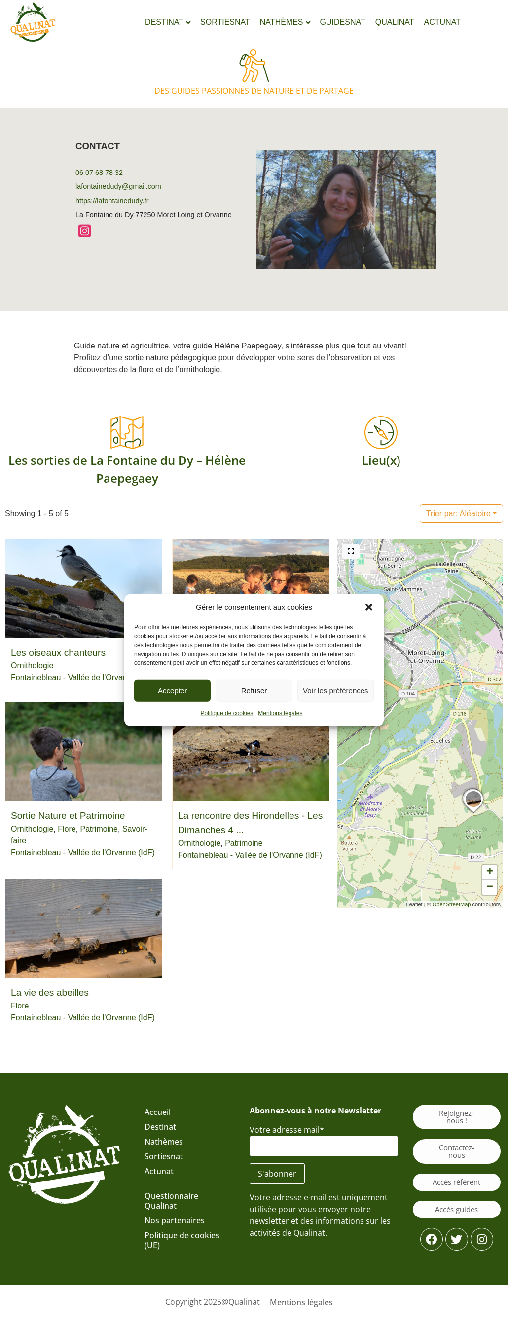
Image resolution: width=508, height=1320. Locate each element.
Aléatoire (458, 513)
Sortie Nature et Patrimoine (68, 815)
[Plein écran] (351, 551)
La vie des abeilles (50, 993)
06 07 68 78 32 (99, 172)
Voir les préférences (335, 690)
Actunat (159, 1171)
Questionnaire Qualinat (171, 1200)
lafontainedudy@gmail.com (118, 186)
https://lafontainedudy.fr (112, 201)
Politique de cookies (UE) (182, 1240)
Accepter (172, 690)
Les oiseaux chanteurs (58, 652)
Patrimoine (99, 829)
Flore (66, 829)
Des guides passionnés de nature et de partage (254, 90)
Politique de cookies (227, 712)
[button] (369, 607)
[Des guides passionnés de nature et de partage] (254, 65)
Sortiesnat (164, 1156)
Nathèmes (164, 1141)
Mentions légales (280, 712)
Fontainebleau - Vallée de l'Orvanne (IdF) (83, 677)
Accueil (158, 1112)
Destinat (160, 1126)
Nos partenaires (175, 1220)
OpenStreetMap (452, 904)
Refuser (254, 690)
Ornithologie (32, 665)
